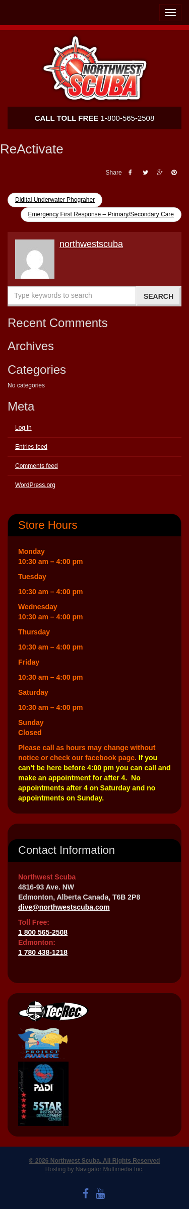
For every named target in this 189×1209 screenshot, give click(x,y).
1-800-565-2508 (95, 118)
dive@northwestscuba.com (64, 907)
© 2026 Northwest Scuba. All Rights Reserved (94, 1160)
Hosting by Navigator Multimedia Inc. (94, 1169)
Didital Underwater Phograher (55, 199)
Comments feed (36, 465)
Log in (23, 427)
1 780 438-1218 (43, 952)
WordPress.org (35, 485)
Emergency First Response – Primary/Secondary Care (101, 214)
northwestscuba (91, 244)
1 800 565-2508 (43, 932)
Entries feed (31, 446)
